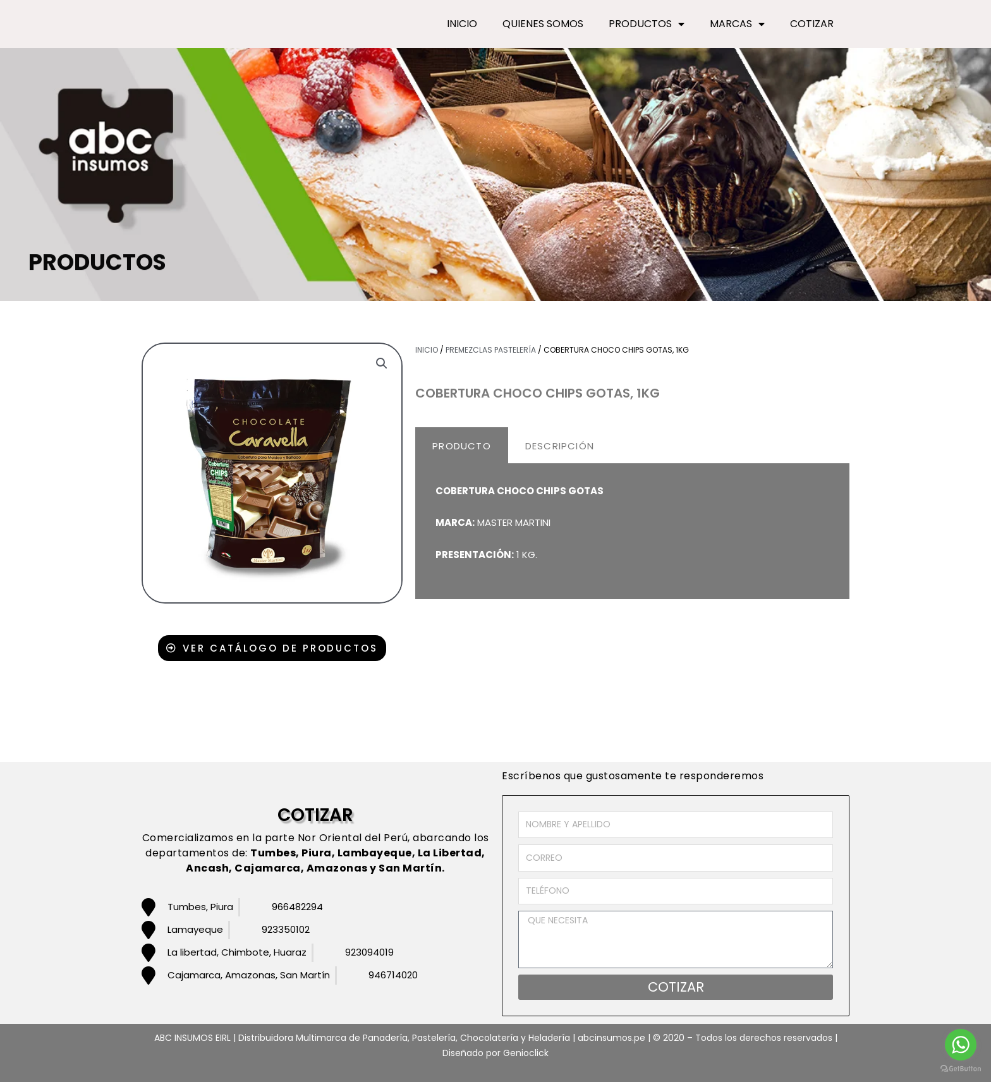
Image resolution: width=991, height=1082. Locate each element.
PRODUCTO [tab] (461, 446)
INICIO (462, 23)
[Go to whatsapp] (960, 1045)
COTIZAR (812, 23)
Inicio (426, 349)
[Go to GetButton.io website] (960, 1069)
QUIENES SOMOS (542, 23)
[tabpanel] (632, 532)
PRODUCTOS (646, 24)
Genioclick (526, 1053)
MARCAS (737, 24)
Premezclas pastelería (491, 349)
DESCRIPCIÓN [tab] (559, 446)
